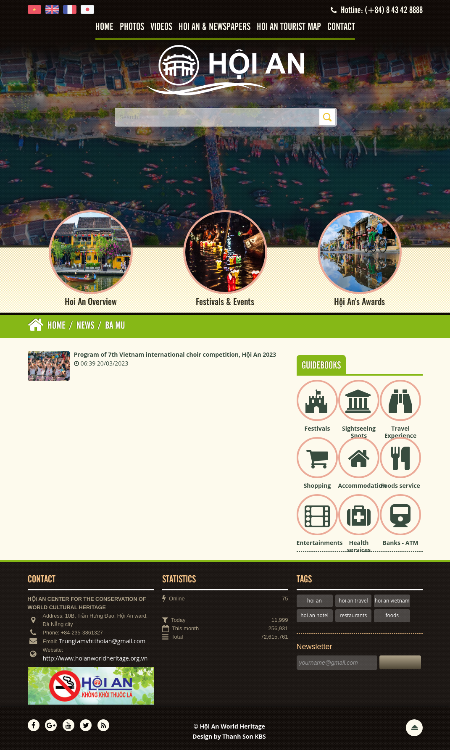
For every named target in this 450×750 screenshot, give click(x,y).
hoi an (314, 600)
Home (104, 27)
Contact (341, 27)
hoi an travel (353, 600)
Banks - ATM (400, 543)
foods (392, 615)
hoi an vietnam (392, 600)
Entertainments (320, 543)
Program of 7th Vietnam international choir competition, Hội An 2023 (175, 354)
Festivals (317, 428)
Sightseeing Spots (359, 431)
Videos (161, 27)
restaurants (353, 615)
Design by (229, 736)
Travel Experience (400, 431)
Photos (132, 27)
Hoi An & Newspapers (214, 27)
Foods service (400, 485)
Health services (359, 546)
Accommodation (362, 485)
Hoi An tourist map (289, 27)
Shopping (317, 485)
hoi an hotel (314, 615)
